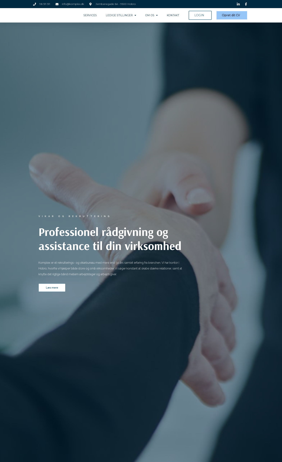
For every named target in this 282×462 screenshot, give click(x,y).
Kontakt (173, 15)
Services (90, 15)
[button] (200, 15)
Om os (151, 15)
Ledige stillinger (121, 15)
